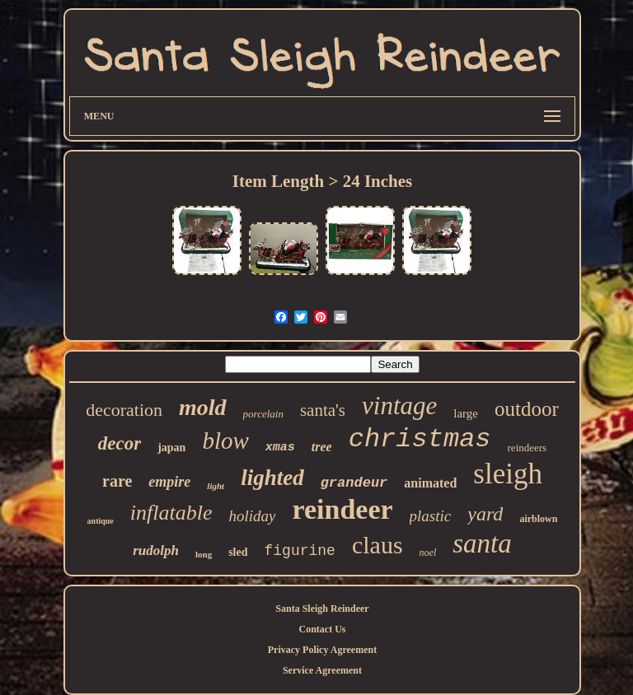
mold (203, 407)
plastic (431, 516)
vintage (399, 405)
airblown (538, 519)
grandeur (354, 483)
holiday (251, 516)
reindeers (527, 447)
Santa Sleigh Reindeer (321, 608)
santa (482, 543)
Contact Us (321, 629)
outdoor (527, 409)
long (203, 554)
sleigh (507, 474)
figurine (300, 551)
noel (428, 552)
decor (119, 443)
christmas (420, 439)
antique (100, 520)
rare (117, 481)
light (215, 486)
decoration (124, 409)
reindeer (342, 509)
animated (430, 483)
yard (485, 514)
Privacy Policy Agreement (322, 649)
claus (377, 544)
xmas (280, 448)
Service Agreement (322, 670)
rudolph (156, 550)
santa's (322, 410)
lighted (272, 477)
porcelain (263, 414)
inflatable (171, 513)
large (465, 413)
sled (237, 552)
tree (322, 447)
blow (225, 440)
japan (171, 447)
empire (169, 481)
